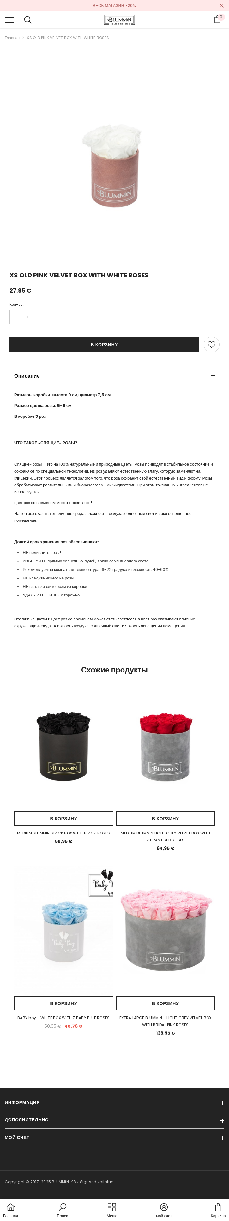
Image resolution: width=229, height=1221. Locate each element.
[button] (62, 1210)
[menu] (9, 19)
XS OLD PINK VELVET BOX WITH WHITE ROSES (68, 37)
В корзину (104, 344)
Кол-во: (16, 304)
